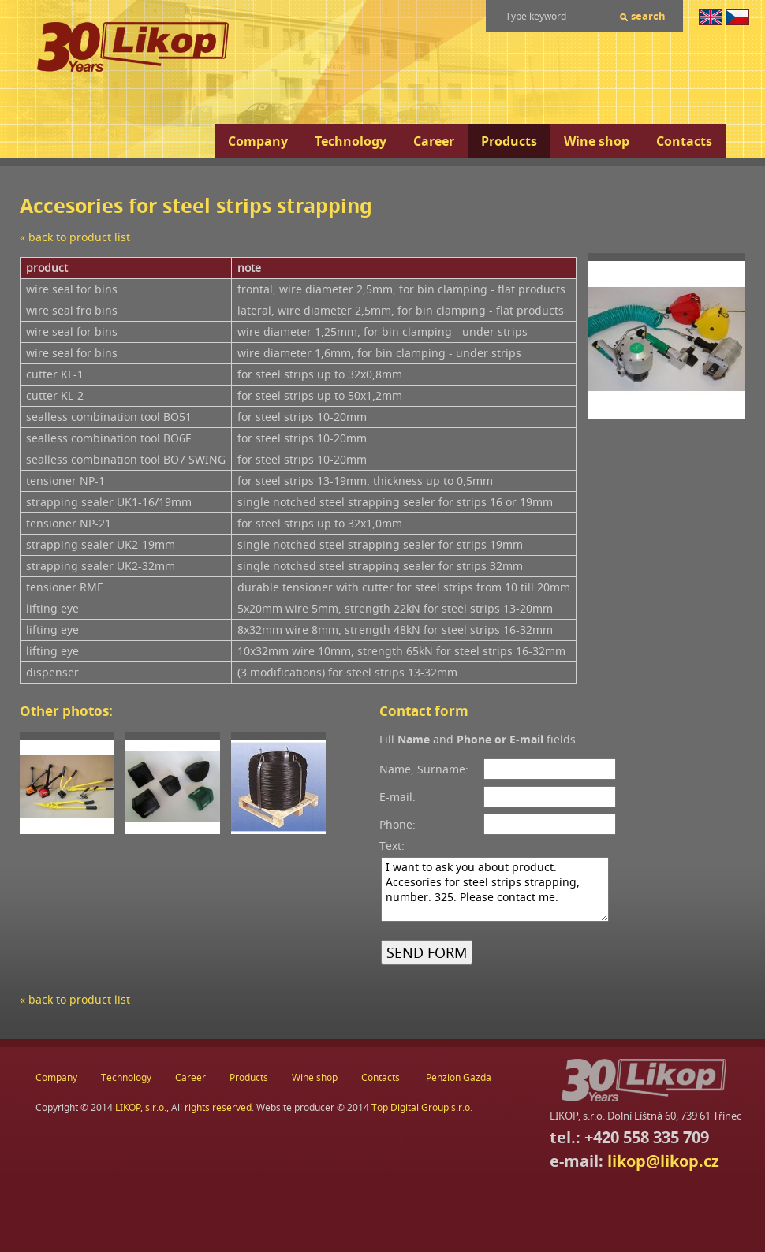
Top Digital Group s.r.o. (421, 1107)
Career (433, 141)
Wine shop (596, 141)
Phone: (397, 824)
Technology (350, 141)
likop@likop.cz (663, 1161)
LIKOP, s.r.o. (140, 1107)
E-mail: (397, 796)
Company (258, 141)
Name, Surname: (423, 769)
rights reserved (218, 1107)
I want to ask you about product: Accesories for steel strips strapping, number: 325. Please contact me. (495, 889)
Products (509, 141)
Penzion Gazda (458, 1077)
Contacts (684, 141)
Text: (392, 845)
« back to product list (75, 236)
